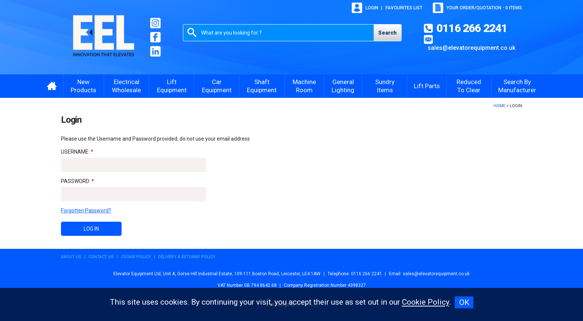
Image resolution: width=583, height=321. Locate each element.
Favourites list (404, 7)
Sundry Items (384, 86)
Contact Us (101, 256)
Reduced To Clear (469, 86)
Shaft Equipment (262, 86)
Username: (75, 152)
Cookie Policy (136, 256)
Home (499, 105)
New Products (83, 86)
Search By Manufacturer (517, 86)
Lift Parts (427, 86)
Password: (75, 181)
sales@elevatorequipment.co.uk (471, 47)
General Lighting (343, 86)
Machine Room (304, 86)
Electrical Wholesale (126, 86)
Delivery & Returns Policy (187, 256)
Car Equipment (217, 86)
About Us (71, 256)
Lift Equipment (172, 86)
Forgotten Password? (86, 211)
